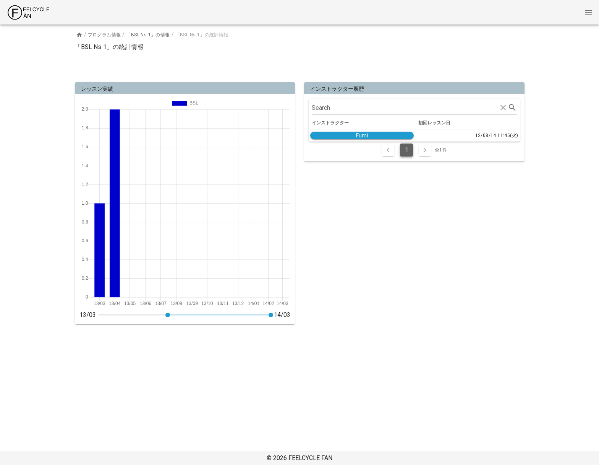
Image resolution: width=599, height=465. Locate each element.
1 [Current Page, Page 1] (406, 149)
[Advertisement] (299, 65)
